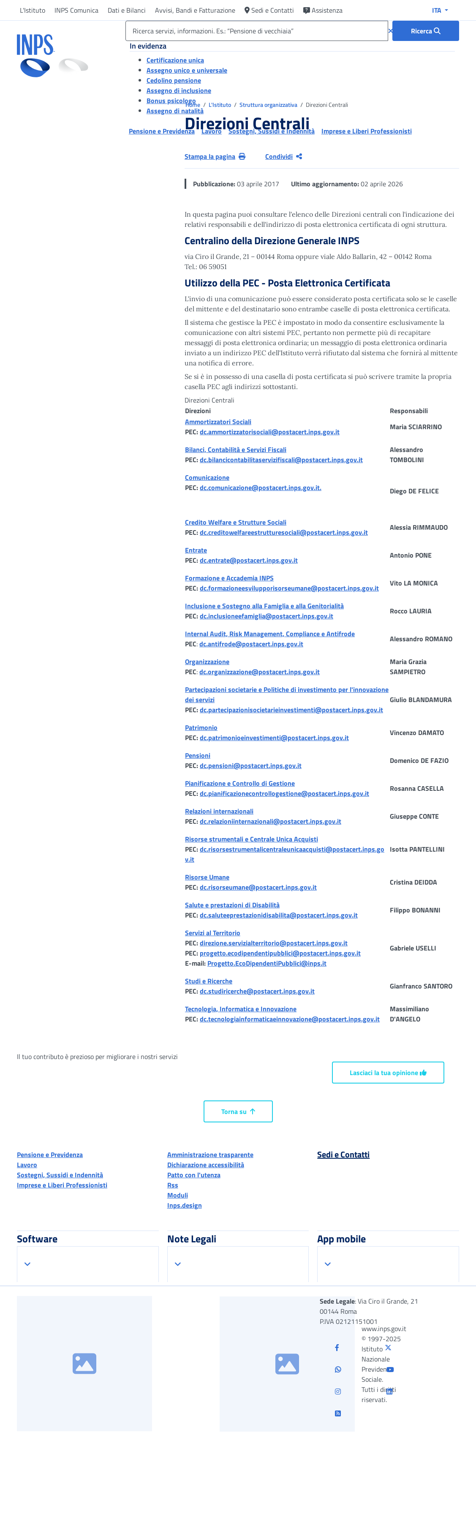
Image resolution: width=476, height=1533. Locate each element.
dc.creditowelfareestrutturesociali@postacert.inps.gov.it (284, 532)
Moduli (177, 1195)
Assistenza (323, 10)
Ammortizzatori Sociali (218, 422)
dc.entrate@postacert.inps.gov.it (249, 560)
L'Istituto (32, 10)
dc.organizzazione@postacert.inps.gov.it (259, 672)
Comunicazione (207, 477)
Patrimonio (201, 727)
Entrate (196, 550)
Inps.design (184, 1205)
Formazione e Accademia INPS (229, 578)
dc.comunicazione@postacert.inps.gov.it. (260, 487)
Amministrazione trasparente (210, 1154)
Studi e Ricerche (208, 981)
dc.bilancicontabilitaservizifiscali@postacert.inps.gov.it (281, 460)
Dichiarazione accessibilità (205, 1165)
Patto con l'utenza (193, 1175)
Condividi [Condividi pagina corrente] (283, 156)
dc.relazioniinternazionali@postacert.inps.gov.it (270, 821)
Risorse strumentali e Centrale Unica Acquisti (251, 839)
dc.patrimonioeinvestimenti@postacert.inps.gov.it (274, 737)
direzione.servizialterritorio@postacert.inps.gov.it (274, 943)
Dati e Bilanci (127, 10)
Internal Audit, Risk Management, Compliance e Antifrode (270, 634)
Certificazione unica (175, 60)
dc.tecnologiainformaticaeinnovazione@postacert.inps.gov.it (290, 1019)
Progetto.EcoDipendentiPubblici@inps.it (266, 963)
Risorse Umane (207, 877)
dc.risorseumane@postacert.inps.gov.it (258, 887)
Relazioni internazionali (219, 811)
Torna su (238, 1111)
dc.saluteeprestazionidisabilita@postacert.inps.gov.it (279, 915)
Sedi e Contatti (269, 10)
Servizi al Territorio (212, 933)
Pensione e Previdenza (50, 1154)
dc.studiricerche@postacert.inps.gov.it (257, 991)
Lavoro (27, 1165)
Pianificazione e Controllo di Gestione (240, 783)
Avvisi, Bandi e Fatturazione (195, 10)
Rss (172, 1185)
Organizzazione (207, 661)
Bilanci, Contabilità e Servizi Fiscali (235, 449)
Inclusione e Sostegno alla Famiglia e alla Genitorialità (264, 606)
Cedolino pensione (174, 80)
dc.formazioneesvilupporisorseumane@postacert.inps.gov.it (289, 588)
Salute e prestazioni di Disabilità (232, 905)
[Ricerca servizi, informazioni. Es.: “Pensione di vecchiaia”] (256, 31)
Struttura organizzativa (269, 104)
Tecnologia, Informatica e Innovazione (240, 1009)
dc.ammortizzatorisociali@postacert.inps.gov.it (270, 432)
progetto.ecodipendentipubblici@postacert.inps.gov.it (280, 953)
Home (193, 104)
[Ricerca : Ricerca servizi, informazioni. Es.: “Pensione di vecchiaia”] (425, 31)
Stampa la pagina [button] (215, 156)
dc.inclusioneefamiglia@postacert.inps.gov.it (266, 616)
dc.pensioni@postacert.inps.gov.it (251, 765)
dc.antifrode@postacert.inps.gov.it (251, 644)
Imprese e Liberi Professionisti (62, 1185)
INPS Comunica (76, 10)
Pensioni (197, 755)
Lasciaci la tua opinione (388, 1072)
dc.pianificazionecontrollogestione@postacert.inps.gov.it (284, 793)
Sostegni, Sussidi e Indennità (60, 1175)
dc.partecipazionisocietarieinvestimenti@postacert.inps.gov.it (291, 710)
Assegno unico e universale (187, 70)
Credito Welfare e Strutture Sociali (235, 522)
